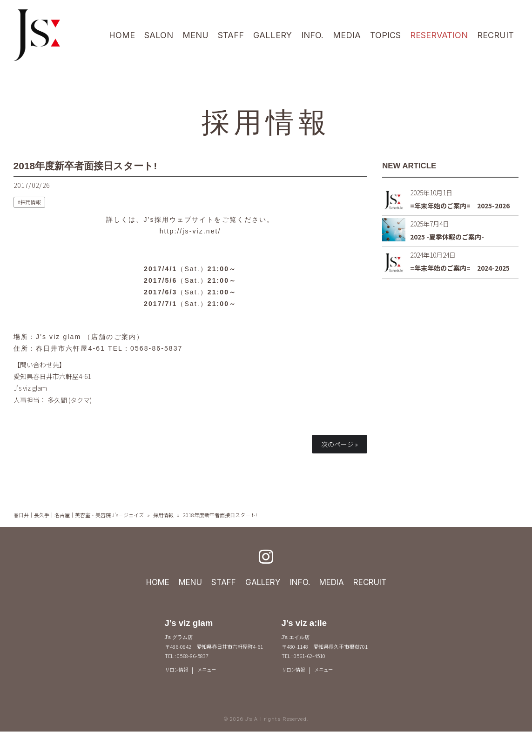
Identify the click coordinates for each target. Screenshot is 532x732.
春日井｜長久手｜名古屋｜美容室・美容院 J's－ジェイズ (78, 515)
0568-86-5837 (156, 348)
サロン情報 (177, 670)
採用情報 (265, 121)
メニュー (210, 670)
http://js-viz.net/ (190, 231)
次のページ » (339, 444)
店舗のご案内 (113, 336)
